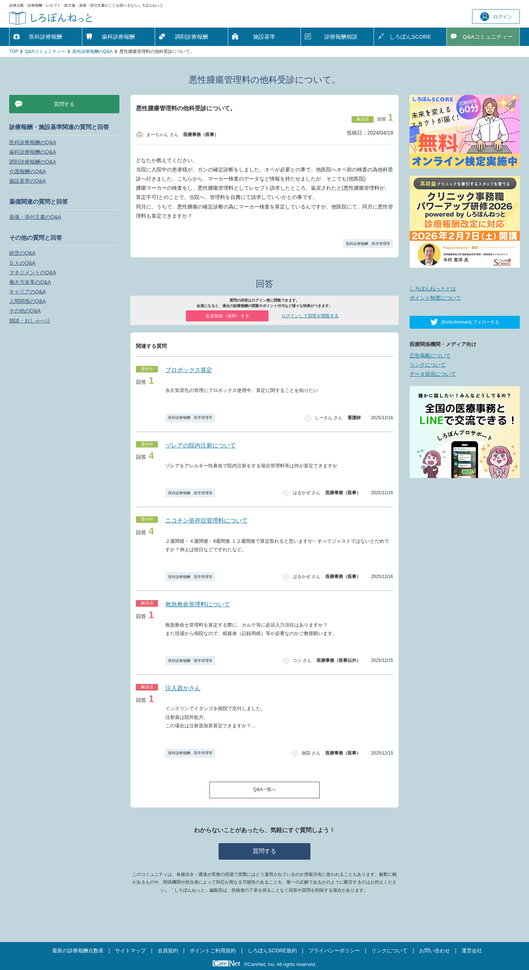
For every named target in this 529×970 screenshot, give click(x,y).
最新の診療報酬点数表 (78, 950)
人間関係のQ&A (27, 301)
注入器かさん (183, 688)
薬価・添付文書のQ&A (35, 217)
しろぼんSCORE (410, 36)
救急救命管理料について (197, 604)
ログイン (496, 16)
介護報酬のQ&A (27, 171)
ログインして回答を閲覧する (310, 315)
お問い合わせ (434, 950)
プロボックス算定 (188, 370)
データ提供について (433, 374)
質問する (264, 851)
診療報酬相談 (340, 36)
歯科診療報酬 (118, 36)
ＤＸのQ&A (22, 263)
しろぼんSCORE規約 (272, 950)
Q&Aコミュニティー (45, 51)
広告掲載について (430, 356)
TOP (13, 51)
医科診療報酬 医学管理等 (368, 244)
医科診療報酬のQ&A (92, 51)
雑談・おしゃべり (29, 321)
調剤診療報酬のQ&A (32, 162)
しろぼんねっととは (433, 289)
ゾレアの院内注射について (200, 445)
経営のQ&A (22, 253)
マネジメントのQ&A (32, 272)
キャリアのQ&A (27, 292)
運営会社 (471, 950)
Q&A (488, 36)
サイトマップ (130, 950)
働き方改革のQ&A (30, 282)
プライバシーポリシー (334, 950)
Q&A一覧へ (264, 789)
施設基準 (264, 36)
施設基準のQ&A (27, 181)
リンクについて (428, 365)
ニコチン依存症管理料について (206, 520)
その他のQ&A (25, 311)
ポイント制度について (435, 298)
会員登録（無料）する (227, 315)
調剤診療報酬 (191, 36)
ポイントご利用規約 (213, 950)
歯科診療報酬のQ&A (32, 152)
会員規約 (168, 950)
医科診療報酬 (45, 36)
